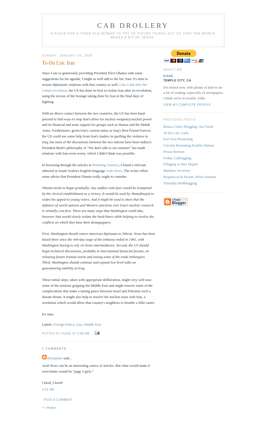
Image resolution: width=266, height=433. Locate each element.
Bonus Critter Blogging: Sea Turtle (188, 126)
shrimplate (55, 358)
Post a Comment (58, 399)
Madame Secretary (176, 170)
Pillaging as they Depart (180, 164)
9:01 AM (48, 389)
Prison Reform (173, 152)
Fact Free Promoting (178, 139)
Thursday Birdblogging (180, 183)
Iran (79, 324)
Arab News (114, 171)
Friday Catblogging (177, 158)
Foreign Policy (63, 324)
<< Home (49, 407)
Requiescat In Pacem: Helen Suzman (189, 177)
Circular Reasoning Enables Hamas (188, 145)
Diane (168, 76)
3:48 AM (83, 333)
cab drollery (133, 26)
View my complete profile (187, 104)
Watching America (105, 165)
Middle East (92, 324)
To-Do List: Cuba (176, 133)
